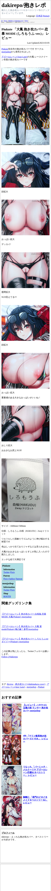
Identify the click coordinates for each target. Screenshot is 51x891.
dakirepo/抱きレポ (23, 5)
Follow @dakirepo (9, 657)
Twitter (6, 572)
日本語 (39, 16)
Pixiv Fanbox (9, 579)
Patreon (19, 579)
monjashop (6, 52)
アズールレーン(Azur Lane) (14, 57)
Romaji (46, 16)
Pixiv (12, 572)
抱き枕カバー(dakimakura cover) (30, 684)
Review (10, 684)
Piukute (4, 49)
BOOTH (7, 596)
